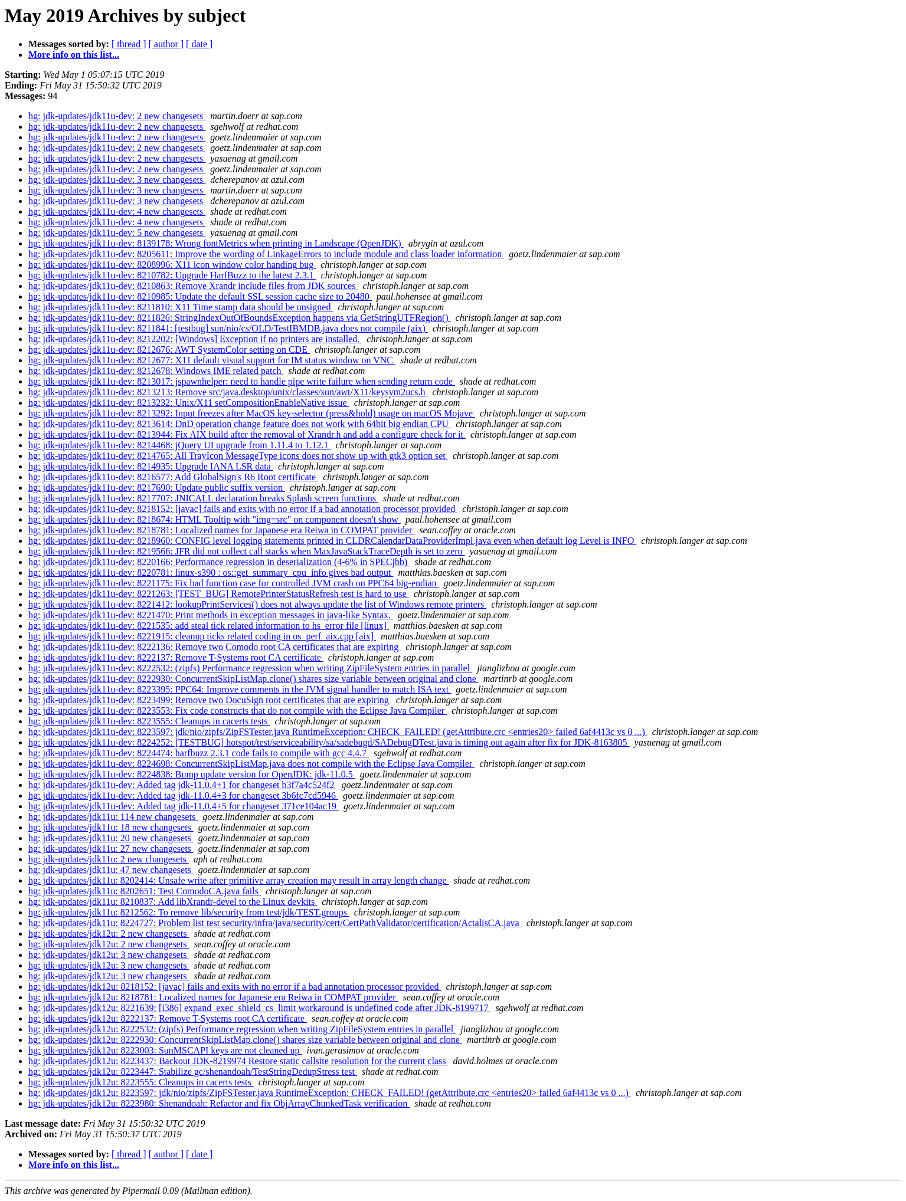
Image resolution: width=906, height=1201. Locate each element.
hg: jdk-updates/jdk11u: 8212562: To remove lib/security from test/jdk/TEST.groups (188, 912)
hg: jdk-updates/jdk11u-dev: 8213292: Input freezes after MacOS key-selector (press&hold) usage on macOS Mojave (251, 413)
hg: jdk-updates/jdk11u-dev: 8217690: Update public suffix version (156, 488)
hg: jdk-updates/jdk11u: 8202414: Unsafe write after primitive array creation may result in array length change (238, 880)
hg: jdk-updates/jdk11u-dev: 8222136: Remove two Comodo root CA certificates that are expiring (214, 647)
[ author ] (166, 44)
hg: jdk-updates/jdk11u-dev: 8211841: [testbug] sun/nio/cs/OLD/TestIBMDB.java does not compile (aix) (228, 328)
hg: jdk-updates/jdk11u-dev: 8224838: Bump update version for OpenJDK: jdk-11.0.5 (191, 774)
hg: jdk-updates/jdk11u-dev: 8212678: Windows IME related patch (156, 371)
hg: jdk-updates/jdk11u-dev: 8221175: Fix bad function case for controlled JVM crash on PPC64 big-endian (233, 583)
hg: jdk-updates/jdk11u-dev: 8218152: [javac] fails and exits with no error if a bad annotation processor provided (242, 509)
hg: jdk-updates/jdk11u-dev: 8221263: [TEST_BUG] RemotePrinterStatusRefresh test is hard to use (218, 594)
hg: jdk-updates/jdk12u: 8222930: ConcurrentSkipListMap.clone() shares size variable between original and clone (245, 1040)
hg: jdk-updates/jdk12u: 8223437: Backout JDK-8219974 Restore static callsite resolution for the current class (238, 1061)
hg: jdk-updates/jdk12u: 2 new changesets (108, 933)
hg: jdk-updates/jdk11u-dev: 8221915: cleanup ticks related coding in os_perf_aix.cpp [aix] (202, 636)
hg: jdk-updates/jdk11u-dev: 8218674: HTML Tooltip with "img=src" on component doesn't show (214, 519)
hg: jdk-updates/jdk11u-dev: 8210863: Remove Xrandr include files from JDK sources (193, 286)
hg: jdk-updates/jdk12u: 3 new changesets (108, 955)
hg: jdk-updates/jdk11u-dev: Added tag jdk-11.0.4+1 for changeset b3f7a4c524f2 (182, 785)
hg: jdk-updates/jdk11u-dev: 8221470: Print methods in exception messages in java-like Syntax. (210, 615)
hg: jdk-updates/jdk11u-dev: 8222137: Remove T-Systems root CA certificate (175, 657)
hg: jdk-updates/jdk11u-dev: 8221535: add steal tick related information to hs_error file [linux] (208, 626)
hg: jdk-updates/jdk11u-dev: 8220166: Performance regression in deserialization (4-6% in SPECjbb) (219, 562)
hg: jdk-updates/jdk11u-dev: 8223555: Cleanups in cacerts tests (149, 721)
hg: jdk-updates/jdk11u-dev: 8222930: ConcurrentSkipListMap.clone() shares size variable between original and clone (253, 679)
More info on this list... (73, 55)
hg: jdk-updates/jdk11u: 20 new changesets (111, 838)
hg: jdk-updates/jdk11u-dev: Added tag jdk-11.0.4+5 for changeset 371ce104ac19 (183, 806)
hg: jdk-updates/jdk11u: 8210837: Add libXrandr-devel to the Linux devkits (172, 902)
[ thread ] (129, 44)
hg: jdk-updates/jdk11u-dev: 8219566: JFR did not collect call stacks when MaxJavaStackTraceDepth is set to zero (246, 551)
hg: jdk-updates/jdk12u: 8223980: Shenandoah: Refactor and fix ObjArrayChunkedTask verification (219, 1103)
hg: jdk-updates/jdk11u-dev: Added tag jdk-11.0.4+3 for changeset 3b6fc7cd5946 (183, 795)
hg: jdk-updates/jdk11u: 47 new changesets (111, 870)
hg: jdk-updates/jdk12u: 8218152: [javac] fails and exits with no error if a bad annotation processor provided (234, 987)
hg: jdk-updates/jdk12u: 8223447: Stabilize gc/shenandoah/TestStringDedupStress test (192, 1072)
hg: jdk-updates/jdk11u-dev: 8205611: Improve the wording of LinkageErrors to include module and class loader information (266, 254)
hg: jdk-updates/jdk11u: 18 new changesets (111, 827)
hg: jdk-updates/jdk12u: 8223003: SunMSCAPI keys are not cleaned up (165, 1050)
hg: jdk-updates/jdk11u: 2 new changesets (108, 859)
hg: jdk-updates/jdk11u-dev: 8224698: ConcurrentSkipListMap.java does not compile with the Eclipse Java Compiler (251, 764)
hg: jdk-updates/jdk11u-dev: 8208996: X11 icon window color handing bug (172, 265)
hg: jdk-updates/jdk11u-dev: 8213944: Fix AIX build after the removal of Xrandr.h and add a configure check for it (247, 434)
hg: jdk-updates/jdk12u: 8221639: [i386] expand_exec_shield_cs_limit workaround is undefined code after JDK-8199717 (259, 1008)
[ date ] (199, 44)
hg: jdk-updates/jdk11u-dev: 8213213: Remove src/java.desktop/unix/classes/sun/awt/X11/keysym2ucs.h (228, 392)
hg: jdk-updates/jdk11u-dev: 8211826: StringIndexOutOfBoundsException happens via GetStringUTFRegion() (239, 318)
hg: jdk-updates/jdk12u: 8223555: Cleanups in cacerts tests (141, 1082)
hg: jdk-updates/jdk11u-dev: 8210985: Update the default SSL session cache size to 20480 (200, 296)
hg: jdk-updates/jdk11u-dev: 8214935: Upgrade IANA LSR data (150, 466)
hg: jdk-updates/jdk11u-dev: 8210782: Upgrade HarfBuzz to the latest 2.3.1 (172, 275)
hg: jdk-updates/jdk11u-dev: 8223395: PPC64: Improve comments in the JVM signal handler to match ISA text (239, 689)
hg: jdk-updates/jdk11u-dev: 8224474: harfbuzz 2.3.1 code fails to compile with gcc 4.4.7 (198, 753)
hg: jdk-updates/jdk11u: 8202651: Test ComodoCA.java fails (144, 891)
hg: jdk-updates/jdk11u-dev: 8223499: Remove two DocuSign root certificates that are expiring (209, 700)
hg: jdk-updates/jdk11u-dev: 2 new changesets (116, 116)
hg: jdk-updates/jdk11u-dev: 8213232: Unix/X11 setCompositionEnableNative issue (188, 403)
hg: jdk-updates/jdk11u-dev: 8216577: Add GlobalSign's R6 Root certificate (173, 477)
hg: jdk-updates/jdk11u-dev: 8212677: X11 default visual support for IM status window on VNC (211, 360)
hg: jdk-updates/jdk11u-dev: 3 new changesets (116, 180)
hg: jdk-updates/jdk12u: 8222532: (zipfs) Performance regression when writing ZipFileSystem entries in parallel (242, 1029)
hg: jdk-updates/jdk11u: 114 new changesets (113, 817)
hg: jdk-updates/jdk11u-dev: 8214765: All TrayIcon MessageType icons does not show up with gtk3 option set (238, 456)
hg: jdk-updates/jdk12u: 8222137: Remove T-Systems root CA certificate (167, 1018)
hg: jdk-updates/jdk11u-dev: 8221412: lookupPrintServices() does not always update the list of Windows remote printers (257, 604)
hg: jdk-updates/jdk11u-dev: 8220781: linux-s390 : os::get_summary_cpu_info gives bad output (210, 572)
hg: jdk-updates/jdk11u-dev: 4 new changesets (116, 211)
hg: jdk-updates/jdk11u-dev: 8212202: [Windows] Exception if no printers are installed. (195, 339)
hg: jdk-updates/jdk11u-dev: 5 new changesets (116, 233)
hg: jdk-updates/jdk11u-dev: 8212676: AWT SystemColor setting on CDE (169, 349)
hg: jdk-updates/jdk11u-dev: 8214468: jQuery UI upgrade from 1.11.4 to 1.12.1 (179, 445)
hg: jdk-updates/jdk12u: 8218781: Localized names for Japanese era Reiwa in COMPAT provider (213, 997)
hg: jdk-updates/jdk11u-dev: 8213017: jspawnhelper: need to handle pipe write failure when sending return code (241, 381)
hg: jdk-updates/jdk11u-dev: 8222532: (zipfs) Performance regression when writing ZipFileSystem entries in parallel (250, 668)
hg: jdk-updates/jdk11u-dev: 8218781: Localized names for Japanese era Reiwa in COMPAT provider (221, 530)
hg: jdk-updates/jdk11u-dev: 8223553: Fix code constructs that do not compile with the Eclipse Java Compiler (237, 710)
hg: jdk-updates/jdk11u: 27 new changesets (111, 849)
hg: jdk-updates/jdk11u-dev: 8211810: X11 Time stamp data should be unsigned (180, 307)
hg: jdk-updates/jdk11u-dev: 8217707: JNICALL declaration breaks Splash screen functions (203, 498)
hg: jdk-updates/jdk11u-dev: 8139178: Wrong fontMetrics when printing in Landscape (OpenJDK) (216, 243)
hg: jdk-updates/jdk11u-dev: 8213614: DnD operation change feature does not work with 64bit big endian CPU (239, 424)
